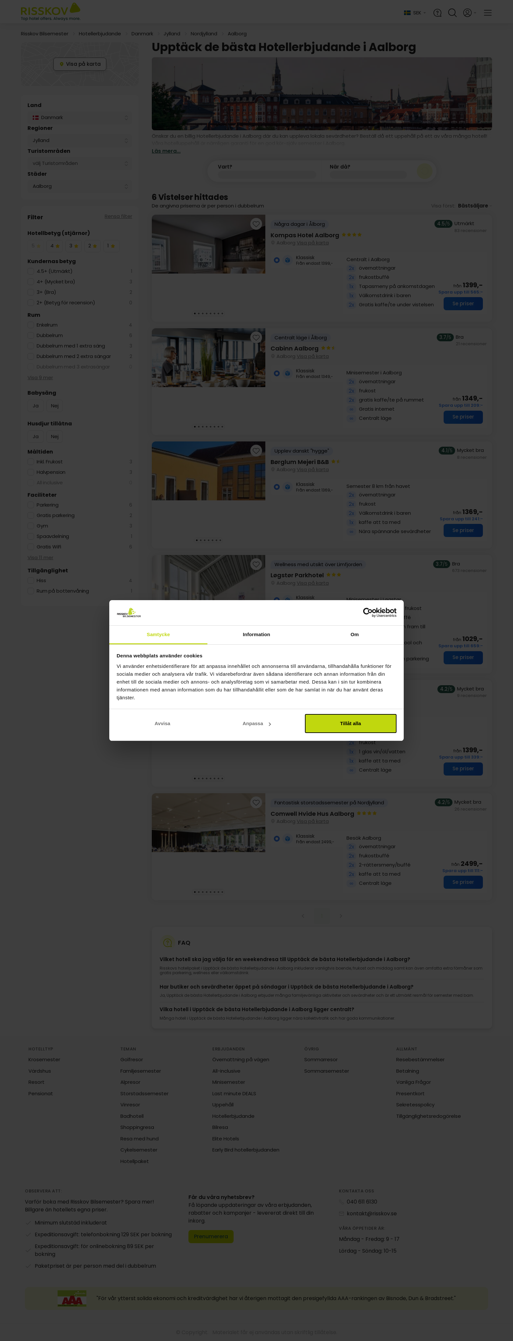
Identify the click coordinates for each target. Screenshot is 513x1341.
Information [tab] (256, 634)
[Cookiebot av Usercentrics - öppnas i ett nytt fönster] (368, 613)
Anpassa (256, 723)
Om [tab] (354, 634)
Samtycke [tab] (158, 634)
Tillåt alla (350, 723)
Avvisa (162, 723)
